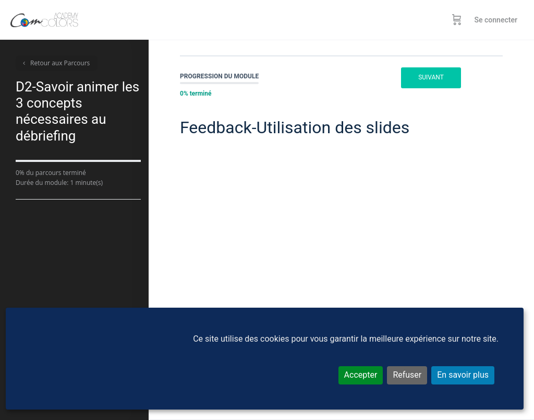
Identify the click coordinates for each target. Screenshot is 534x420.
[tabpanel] (341, 249)
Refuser (407, 375)
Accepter (361, 375)
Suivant (431, 77)
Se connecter (495, 20)
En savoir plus (463, 375)
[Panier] (457, 20)
